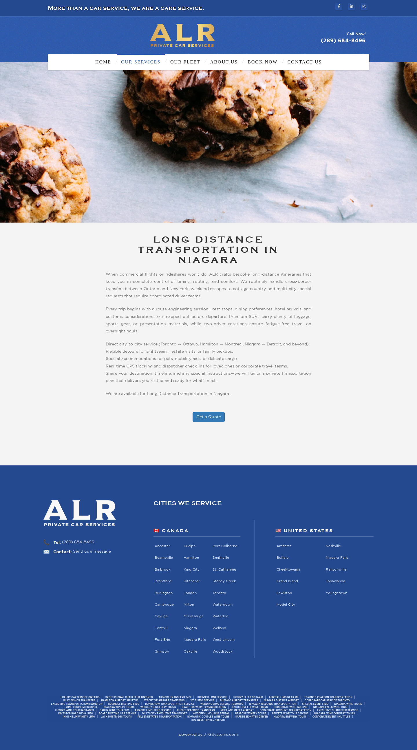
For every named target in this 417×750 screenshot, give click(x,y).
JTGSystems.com (221, 734)
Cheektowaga (288, 569)
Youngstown (336, 593)
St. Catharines (225, 569)
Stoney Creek (224, 581)
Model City (286, 604)
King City (192, 569)
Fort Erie (162, 640)
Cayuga (161, 616)
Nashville (333, 546)
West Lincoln (224, 640)
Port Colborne (225, 546)
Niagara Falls (195, 640)
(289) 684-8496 (78, 542)
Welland (219, 628)
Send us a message (92, 551)
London (190, 593)
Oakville (190, 651)
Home (103, 61)
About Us (224, 61)
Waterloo (220, 616)
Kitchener (192, 581)
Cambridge (164, 604)
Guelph (189, 546)
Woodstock (223, 651)
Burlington (164, 593)
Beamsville (164, 558)
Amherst (284, 546)
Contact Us (305, 61)
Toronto (219, 593)
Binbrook (163, 569)
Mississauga (194, 616)
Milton (189, 604)
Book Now (263, 61)
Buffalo (283, 558)
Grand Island (287, 581)
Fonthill (161, 628)
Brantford (163, 581)
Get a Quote (208, 417)
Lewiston (284, 593)
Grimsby (162, 651)
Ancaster (162, 546)
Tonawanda (335, 581)
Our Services (140, 61)
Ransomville (335, 569)
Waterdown (223, 604)
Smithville (221, 558)
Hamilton (191, 558)
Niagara (190, 628)
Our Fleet (185, 61)
